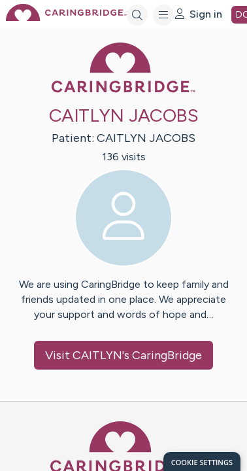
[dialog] (201, 461)
